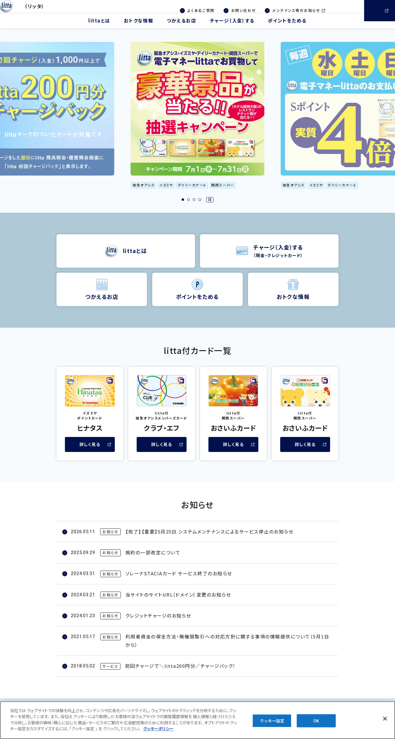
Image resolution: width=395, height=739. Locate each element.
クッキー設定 (272, 723)
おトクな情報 (139, 29)
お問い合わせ (243, 10)
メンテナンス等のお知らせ (292, 11)
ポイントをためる (287, 29)
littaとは (99, 29)
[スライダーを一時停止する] (209, 208)
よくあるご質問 (201, 10)
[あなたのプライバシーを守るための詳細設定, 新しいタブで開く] (158, 731)
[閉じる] (385, 721)
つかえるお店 (181, 29)
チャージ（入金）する (232, 29)
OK (316, 723)
